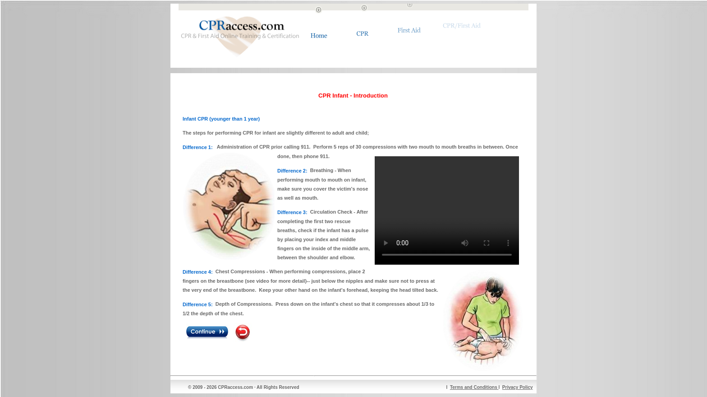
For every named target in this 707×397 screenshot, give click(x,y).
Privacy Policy (517, 387)
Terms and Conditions (474, 387)
